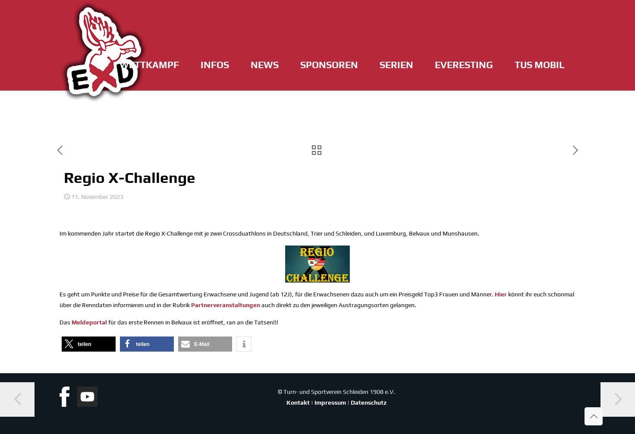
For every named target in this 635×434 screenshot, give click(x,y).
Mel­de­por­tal (89, 322)
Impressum (330, 402)
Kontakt (298, 402)
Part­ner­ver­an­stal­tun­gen (225, 305)
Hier (501, 294)
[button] (89, 344)
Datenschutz (369, 402)
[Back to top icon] (594, 416)
